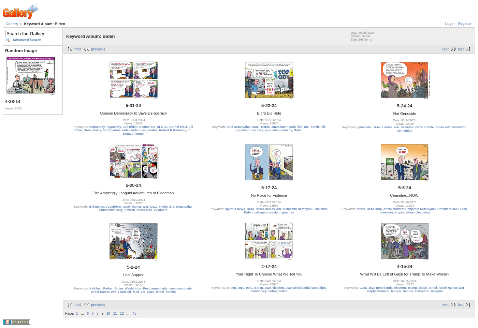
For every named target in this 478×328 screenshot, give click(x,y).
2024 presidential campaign (306, 287)
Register (465, 24)
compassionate (180, 288)
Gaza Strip (374, 209)
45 (134, 313)
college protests (266, 212)
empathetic (159, 288)
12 (122, 313)
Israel (255, 127)
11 (115, 313)
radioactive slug (111, 210)
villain (163, 206)
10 (108, 313)
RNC (249, 287)
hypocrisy (114, 127)
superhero (113, 206)
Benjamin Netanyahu (298, 209)
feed (136, 292)
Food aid (124, 292)
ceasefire (386, 212)
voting (273, 291)
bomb (315, 127)
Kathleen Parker (101, 288)
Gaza (419, 127)
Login (449, 24)
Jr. (189, 130)
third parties (111, 130)
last (461, 49)
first (77, 49)
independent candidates (139, 130)
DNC (241, 287)
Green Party (92, 130)
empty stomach (378, 291)
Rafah (265, 127)
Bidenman (96, 206)
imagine (437, 291)
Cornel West (178, 127)
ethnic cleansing (418, 212)
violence (321, 209)
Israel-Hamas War (135, 206)
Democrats (147, 127)
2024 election (274, 287)
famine (408, 291)
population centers (249, 130)
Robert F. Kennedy (172, 130)
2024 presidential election (387, 287)
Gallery (11, 24)
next (445, 49)
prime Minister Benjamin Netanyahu (409, 209)
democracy (97, 127)
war (397, 127)
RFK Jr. (162, 127)
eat (143, 292)
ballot (283, 291)
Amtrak (129, 210)
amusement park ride (286, 127)
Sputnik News (235, 209)
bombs (171, 292)
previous (98, 49)
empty (399, 212)
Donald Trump (133, 133)
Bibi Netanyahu (238, 127)
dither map (144, 210)
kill (323, 127)
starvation (422, 291)
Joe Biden (130, 127)
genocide (364, 127)
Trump (231, 287)
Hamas (387, 127)
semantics (404, 130)
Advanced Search (27, 40)
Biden (298, 130)
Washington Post (137, 288)
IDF (306, 127)
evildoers (161, 210)
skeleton (407, 127)
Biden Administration (450, 127)
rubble (429, 127)
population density (278, 130)
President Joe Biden (452, 209)
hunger (396, 291)
